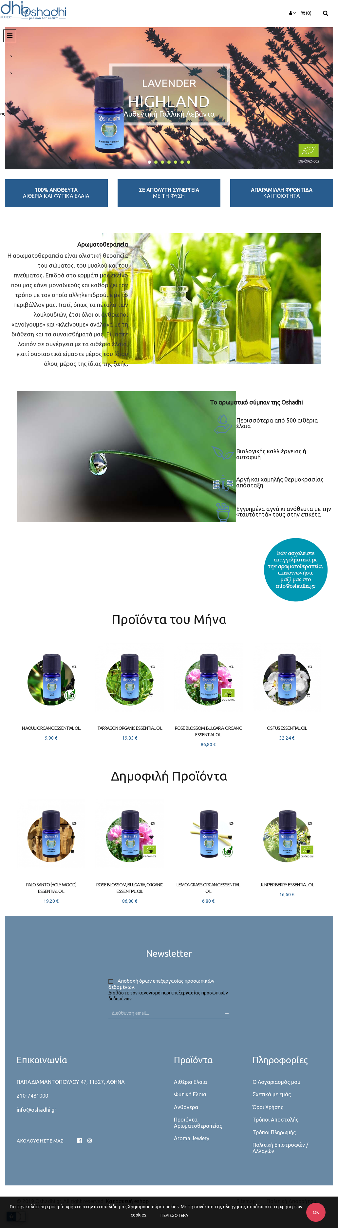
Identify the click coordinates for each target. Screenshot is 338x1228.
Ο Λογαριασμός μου (276, 1082)
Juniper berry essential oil (287, 884)
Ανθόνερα (186, 1107)
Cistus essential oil (287, 728)
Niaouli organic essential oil (51, 728)
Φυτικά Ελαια (190, 1094)
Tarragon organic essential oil (129, 728)
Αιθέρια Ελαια (190, 1082)
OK (316, 1212)
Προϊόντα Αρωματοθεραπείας (198, 1123)
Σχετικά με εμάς (272, 1094)
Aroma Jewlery (191, 1138)
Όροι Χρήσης (268, 1107)
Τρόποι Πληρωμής (274, 1132)
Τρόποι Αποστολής (275, 1120)
